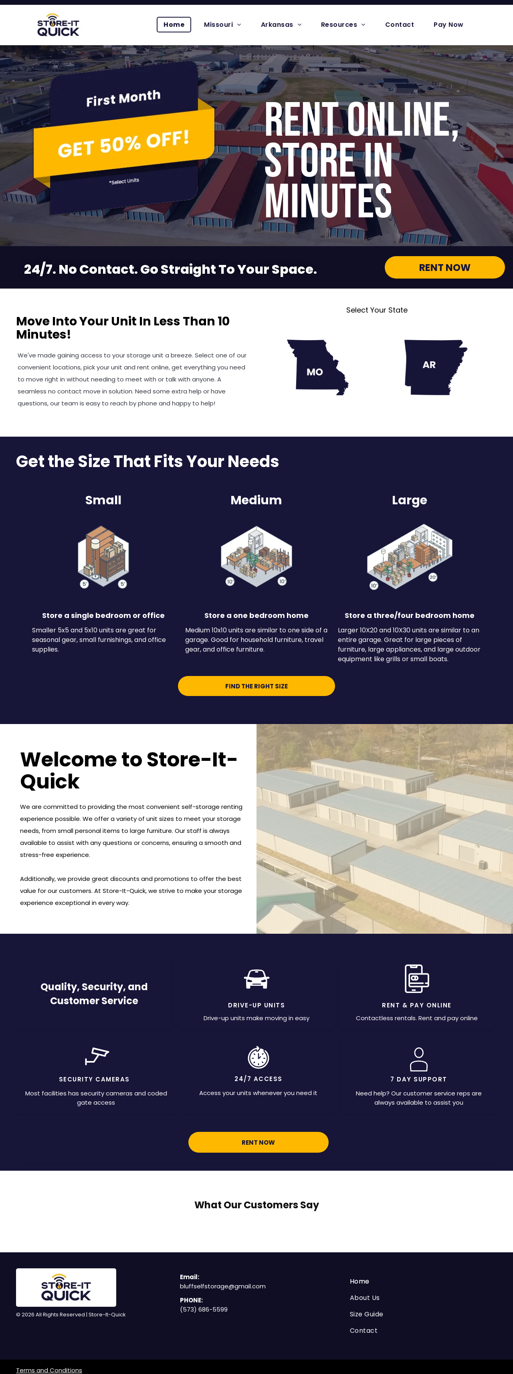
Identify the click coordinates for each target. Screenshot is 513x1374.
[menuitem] (177, 24)
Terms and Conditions (49, 1340)
